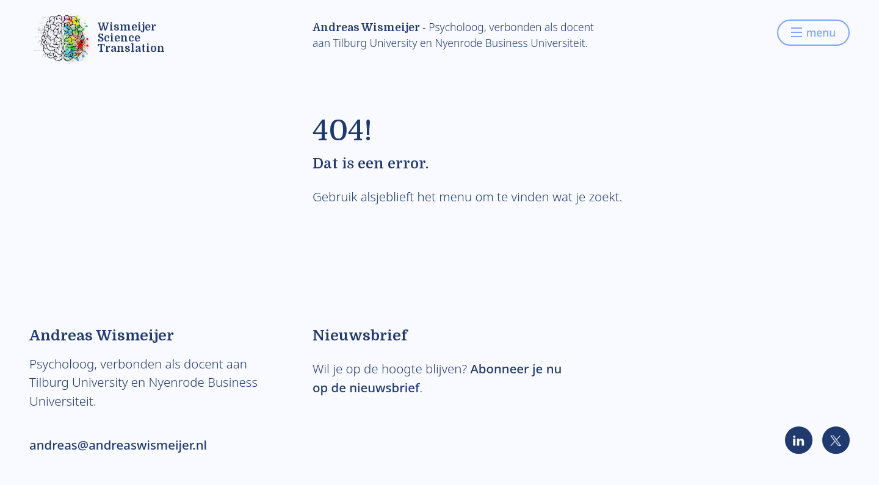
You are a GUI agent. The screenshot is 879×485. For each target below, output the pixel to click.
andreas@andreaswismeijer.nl (118, 444)
